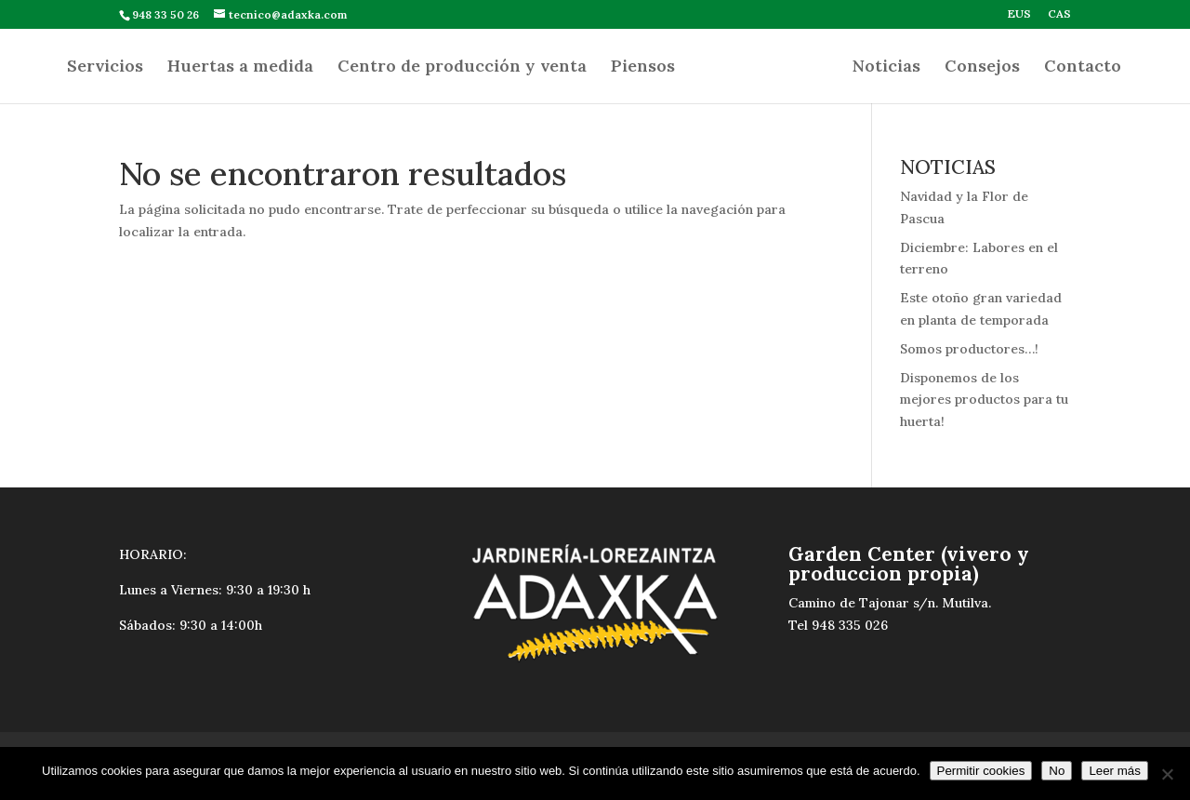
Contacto (1082, 68)
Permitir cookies (981, 771)
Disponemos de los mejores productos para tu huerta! (984, 400)
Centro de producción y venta (462, 68)
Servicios (105, 68)
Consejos (982, 68)
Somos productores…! (969, 348)
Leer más (1115, 771)
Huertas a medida (240, 68)
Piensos (643, 68)
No (1056, 771)
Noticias (886, 68)
